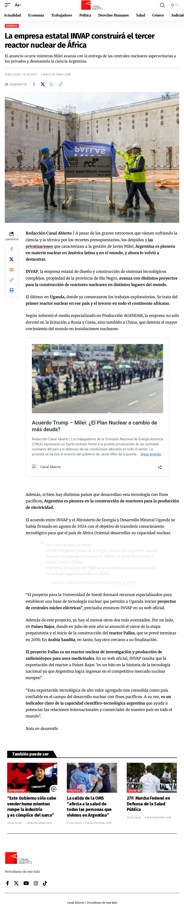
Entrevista (16, 790)
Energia (11, 25)
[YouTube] (26, 883)
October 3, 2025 (122, 582)
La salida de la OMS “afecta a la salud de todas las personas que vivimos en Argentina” (89, 807)
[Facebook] (7, 883)
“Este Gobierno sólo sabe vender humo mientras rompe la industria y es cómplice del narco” (31, 807)
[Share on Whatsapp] (51, 84)
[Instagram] (36, 883)
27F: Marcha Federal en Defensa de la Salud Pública (148, 804)
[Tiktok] (45, 883)
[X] (16, 883)
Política (74, 790)
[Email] (11, 272)
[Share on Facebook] (34, 84)
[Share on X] (43, 84)
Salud (132, 790)
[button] (9, 5)
